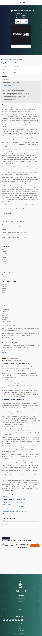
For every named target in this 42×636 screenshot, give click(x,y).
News (20, 612)
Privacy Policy (21, 630)
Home (2, 59)
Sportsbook (5, 354)
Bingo (3, 350)
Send (6, 538)
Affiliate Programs (9, 59)
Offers (20, 606)
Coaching (20, 601)
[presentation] (13, 534)
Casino (4, 352)
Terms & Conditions (21, 625)
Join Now (21, 46)
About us (21, 623)
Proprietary (8, 86)
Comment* (4, 524)
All (3, 356)
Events (20, 609)
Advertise (21, 628)
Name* (3, 520)
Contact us (21, 626)
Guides (20, 604)
